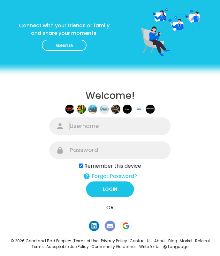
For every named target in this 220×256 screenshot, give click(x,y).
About (160, 241)
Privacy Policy (114, 241)
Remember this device (112, 166)
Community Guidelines (114, 246)
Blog (172, 241)
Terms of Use (85, 241)
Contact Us (141, 241)
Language (175, 246)
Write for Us (150, 246)
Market (186, 241)
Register (64, 45)
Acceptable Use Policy (67, 246)
